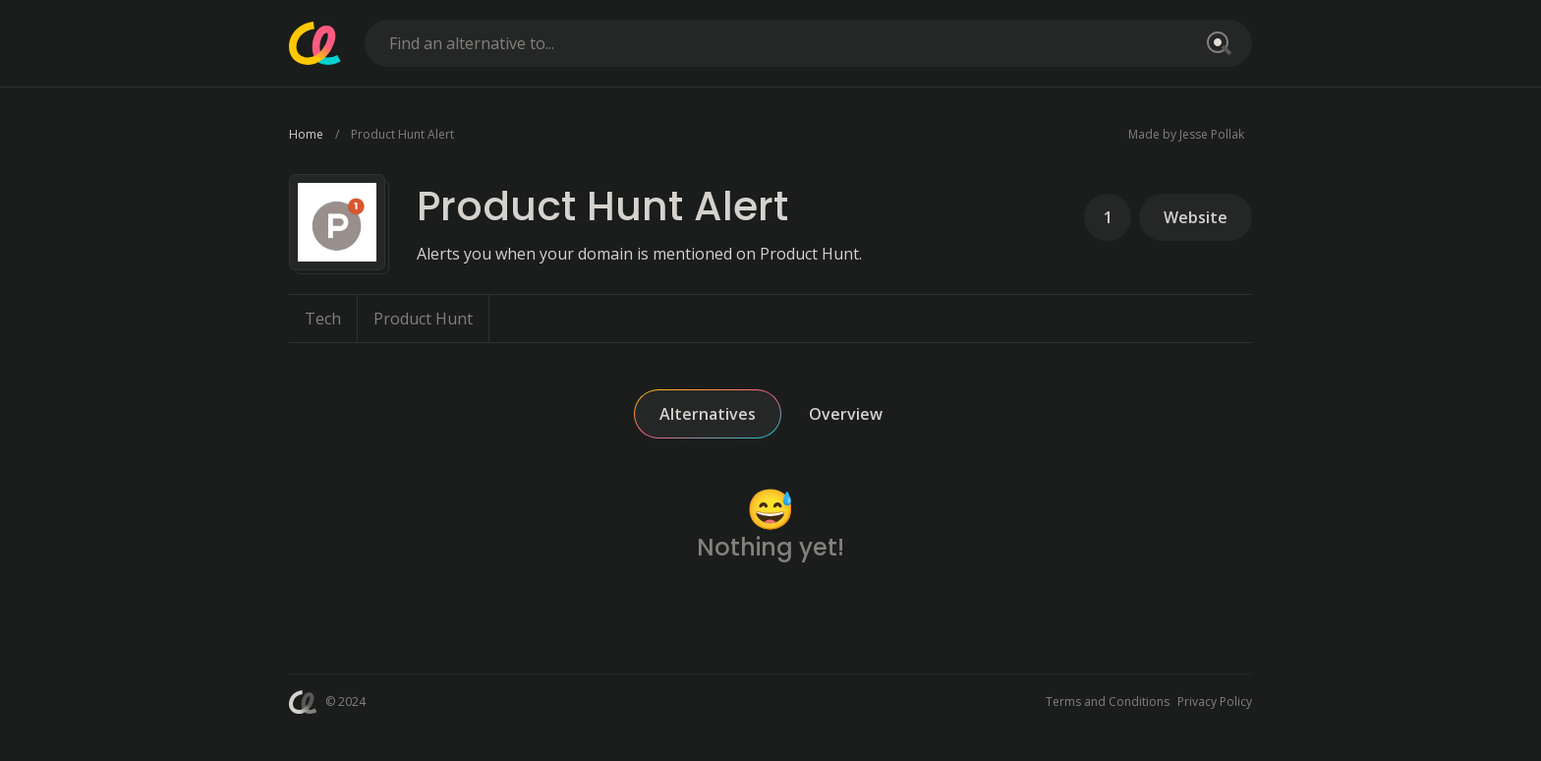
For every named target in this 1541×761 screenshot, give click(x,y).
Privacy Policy (1214, 701)
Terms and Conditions (1108, 701)
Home (306, 134)
